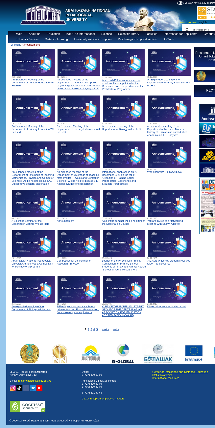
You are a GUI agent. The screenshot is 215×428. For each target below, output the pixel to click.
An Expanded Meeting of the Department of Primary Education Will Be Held (33, 82)
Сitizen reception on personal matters (103, 398)
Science (106, 33)
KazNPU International (80, 33)
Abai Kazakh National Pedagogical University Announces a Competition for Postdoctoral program (32, 263)
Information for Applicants (180, 33)
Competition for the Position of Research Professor (74, 262)
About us (34, 33)
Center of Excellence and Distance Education (180, 372)
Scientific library (128, 33)
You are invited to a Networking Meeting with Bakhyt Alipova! (165, 222)
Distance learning (56, 39)
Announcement (65, 220)
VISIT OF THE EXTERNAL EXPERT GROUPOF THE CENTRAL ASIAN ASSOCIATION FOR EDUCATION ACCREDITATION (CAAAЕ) (123, 311)
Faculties (151, 33)
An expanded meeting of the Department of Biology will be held (121, 128)
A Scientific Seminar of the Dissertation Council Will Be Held (30, 222)
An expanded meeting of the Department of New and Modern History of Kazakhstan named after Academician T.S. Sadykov (167, 131)
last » (116, 329)
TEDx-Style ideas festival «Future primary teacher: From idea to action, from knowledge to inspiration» (78, 309)
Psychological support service (137, 39)
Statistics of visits (162, 375)
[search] (201, 30)
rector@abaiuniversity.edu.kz (34, 380)
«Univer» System (27, 39)
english (203, 22)
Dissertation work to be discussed (166, 306)
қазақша (181, 22)
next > (105, 329)
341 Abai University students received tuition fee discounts (168, 262)
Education (53, 33)
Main (19, 33)
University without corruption (92, 39)
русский (192, 22)
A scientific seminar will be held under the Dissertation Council (123, 222)
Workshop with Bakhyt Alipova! (164, 171)
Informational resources (165, 377)
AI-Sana (168, 39)
